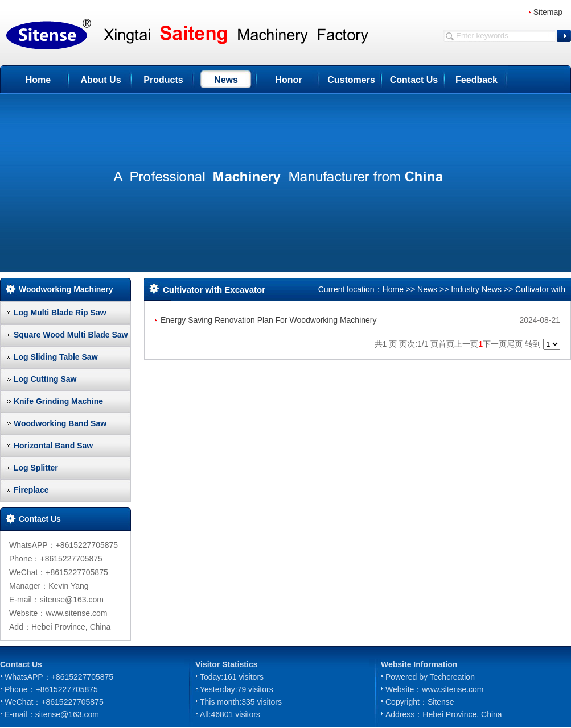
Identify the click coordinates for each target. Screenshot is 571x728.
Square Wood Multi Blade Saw (71, 334)
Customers (351, 80)
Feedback (476, 80)
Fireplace (31, 489)
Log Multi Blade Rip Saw (60, 312)
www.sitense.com (452, 689)
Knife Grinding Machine (58, 401)
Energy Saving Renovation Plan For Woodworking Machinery (269, 320)
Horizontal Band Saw (53, 445)
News (226, 80)
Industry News (476, 289)
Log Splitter (36, 467)
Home (38, 80)
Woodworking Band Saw (60, 423)
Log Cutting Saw (45, 379)
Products (163, 80)
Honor (288, 80)
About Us (100, 80)
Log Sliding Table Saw (56, 356)
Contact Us (414, 80)
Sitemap (547, 11)
